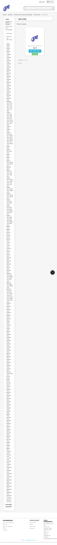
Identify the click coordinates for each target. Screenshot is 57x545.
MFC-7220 (9, 174)
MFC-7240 (9, 176)
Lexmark (8, 509)
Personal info (33, 525)
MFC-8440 (9, 210)
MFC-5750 (9, 154)
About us (5, 527)
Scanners (9, 505)
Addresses (32, 531)
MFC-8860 (9, 226)
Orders (31, 527)
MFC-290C (9, 137)
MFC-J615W (10, 376)
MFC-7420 (9, 185)
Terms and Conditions (8, 525)
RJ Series (9, 503)
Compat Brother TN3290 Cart (35, 49)
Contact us (5, 533)
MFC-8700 (9, 221)
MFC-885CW (10, 224)
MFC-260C (9, 126)
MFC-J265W (10, 296)
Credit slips (32, 529)
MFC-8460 (9, 212)
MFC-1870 (9, 112)
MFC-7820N (10, 192)
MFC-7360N (10, 182)
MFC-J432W (10, 303)
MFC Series (9, 42)
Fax (7, 41)
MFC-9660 (9, 281)
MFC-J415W (10, 300)
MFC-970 (9, 282)
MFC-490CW (10, 146)
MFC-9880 (9, 287)
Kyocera (7, 25)
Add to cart (35, 54)
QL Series (9, 501)
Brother (7, 27)
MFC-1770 (9, 107)
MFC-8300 (9, 206)
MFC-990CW (10, 289)
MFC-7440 (9, 187)
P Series (9, 500)
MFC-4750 (9, 145)
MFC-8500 (9, 215)
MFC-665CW (10, 165)
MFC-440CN (10, 142)
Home (7, 22)
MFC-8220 (9, 204)
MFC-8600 (9, 220)
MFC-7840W (10, 193)
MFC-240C (9, 118)
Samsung (8, 507)
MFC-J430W (10, 301)
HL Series (9, 39)
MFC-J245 (9, 295)
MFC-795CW (10, 199)
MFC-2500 (9, 120)
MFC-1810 (9, 110)
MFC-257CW (10, 124)
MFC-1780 (9, 109)
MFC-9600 (9, 278)
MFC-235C (9, 117)
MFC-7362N (10, 184)
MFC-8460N (10, 214)
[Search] (39, 8)
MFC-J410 (9, 298)
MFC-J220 (9, 293)
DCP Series (9, 36)
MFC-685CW (10, 167)
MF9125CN (9, 106)
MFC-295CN (10, 138)
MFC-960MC (10, 279)
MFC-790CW (10, 198)
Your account (34, 523)
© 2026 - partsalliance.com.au (28, 543)
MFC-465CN (10, 143)
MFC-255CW (10, 123)
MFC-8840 (9, 223)
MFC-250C (9, 121)
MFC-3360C (10, 140)
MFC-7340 (9, 178)
